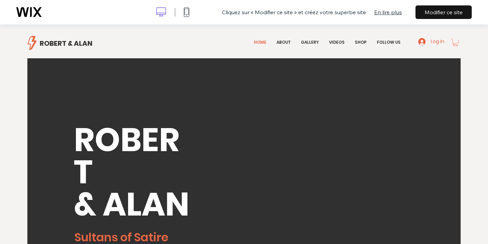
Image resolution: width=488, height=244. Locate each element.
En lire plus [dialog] (388, 12)
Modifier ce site (444, 12)
